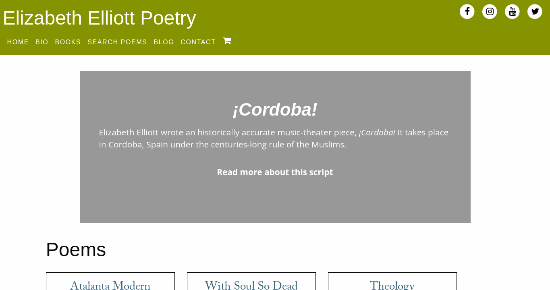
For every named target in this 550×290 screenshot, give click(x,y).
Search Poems (117, 42)
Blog (164, 42)
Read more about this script (275, 172)
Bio (41, 42)
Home (18, 42)
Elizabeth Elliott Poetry (99, 18)
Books (68, 42)
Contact (198, 42)
